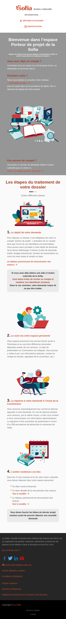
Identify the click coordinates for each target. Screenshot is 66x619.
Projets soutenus (9, 583)
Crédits (33, 614)
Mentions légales (33, 610)
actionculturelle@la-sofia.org (16, 564)
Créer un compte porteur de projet (25, 171)
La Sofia (17, 605)
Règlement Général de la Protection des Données (24, 595)
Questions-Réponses (11, 589)
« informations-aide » (19, 83)
